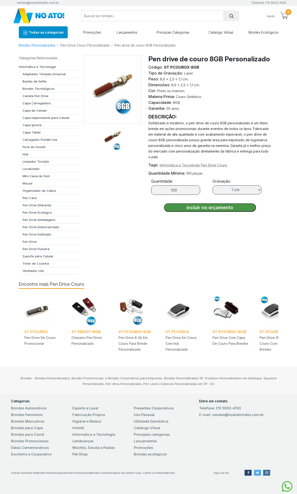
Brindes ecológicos (150, 454)
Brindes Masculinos (27, 421)
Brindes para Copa (27, 428)
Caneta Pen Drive (35, 96)
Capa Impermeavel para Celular (46, 118)
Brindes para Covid (27, 434)
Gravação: (222, 181)
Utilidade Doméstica (151, 421)
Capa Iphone (32, 125)
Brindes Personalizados (37, 45)
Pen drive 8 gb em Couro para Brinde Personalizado (133, 343)
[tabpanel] (42, 325)
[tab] (112, 137)
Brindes (170, 472)
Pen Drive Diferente (37, 205)
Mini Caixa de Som (36, 176)
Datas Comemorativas (30, 447)
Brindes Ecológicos (263, 32)
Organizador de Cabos (39, 190)
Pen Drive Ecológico (37, 212)
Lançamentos (127, 32)
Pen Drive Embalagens (39, 220)
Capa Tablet (32, 132)
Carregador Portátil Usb (40, 139)
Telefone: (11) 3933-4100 (220, 408)
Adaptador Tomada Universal (44, 74)
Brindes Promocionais (29, 441)
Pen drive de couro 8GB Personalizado (145, 45)
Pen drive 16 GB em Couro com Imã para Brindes (275, 343)
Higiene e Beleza (86, 421)
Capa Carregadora (37, 103)
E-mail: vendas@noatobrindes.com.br (231, 414)
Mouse (27, 183)
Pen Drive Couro (214, 165)
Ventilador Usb (33, 271)
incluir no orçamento (209, 207)
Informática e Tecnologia (37, 67)
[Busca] (231, 16)
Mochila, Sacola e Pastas (93, 447)
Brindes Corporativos (103, 472)
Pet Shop (79, 454)
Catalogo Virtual (221, 32)
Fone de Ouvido (34, 147)
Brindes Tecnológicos (39, 88)
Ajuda (271, 16)
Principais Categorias (173, 32)
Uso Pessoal (144, 414)
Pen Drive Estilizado (37, 234)
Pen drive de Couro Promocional (40, 340)
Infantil (78, 428)
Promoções (92, 32)
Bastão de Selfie (35, 81)
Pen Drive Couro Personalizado (85, 45)
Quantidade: (162, 181)
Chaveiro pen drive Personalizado (86, 340)
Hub (25, 154)
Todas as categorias (43, 32)
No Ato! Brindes (43, 16)
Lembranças (83, 441)
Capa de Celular (35, 110)
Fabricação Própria (88, 414)
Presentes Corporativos (154, 408)
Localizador (31, 169)
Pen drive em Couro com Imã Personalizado (181, 343)
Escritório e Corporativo (31, 454)
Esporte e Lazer (85, 408)
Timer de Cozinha (36, 263)
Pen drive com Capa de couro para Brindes (230, 340)
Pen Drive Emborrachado (41, 227)
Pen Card (29, 198)
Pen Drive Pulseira (36, 249)
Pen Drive (30, 241)
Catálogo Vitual (147, 428)
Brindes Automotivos (29, 408)
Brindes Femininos (27, 414)
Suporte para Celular (38, 256)
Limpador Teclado (36, 161)
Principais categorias (152, 434)
